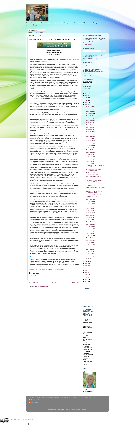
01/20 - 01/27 (89, 251)
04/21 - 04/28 (89, 222)
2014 (86, 268)
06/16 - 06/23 (89, 203)
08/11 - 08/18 (89, 152)
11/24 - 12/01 (89, 118)
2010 (86, 277)
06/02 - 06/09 (89, 208)
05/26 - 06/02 (89, 210)
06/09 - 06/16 (89, 206)
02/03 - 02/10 (89, 247)
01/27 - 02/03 (89, 249)
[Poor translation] (6, 421)
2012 (86, 272)
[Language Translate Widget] (36, 30)
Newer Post (33, 283)
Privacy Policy (86, 65)
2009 (86, 279)
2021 (86, 100)
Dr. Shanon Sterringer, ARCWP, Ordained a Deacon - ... (94, 170)
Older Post (75, 283)
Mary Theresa (88, 44)
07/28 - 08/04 (89, 156)
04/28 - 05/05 (89, 219)
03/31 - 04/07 (89, 228)
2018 (86, 259)
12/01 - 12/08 (89, 115)
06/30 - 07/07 (89, 199)
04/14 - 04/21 (89, 224)
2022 (86, 97)
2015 (86, 265)
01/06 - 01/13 (89, 256)
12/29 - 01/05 (89, 106)
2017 (86, 261)
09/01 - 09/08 (89, 145)
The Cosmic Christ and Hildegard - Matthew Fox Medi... (95, 173)
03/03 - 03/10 (89, 237)
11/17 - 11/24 (89, 120)
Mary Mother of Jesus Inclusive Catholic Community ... (94, 195)
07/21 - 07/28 (89, 159)
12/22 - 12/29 (89, 109)
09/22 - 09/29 (89, 138)
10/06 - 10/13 (89, 134)
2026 (86, 88)
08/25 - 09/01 (89, 147)
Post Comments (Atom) (42, 286)
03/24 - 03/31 (89, 231)
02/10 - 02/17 (89, 244)
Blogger (84, 409)
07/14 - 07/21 (89, 161)
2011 (86, 274)
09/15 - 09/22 (89, 140)
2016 (86, 263)
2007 (86, 284)
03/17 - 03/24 (89, 233)
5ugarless (72, 409)
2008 (86, 281)
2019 (86, 104)
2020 (86, 102)
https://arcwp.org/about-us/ (90, 58)
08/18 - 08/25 (89, 149)
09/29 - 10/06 (89, 136)
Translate (38, 32)
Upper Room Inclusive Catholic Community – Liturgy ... (94, 192)
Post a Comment (35, 276)
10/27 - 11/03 (89, 127)
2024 (86, 93)
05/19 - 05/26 (89, 212)
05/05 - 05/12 (89, 217)
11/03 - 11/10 (89, 125)
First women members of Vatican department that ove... (94, 181)
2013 (86, 270)
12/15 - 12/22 (89, 111)
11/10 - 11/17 (89, 122)
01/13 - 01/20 (89, 253)
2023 (86, 95)
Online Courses (87, 75)
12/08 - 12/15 (89, 113)
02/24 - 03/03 (89, 240)
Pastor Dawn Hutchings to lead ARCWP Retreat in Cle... (94, 177)
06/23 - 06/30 (89, 201)
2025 (86, 91)
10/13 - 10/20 (89, 131)
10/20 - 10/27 (89, 129)
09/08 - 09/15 (89, 143)
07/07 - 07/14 (89, 163)
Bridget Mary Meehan (90, 41)
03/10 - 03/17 (89, 235)
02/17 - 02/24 (89, 242)
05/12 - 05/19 (89, 215)
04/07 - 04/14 (89, 226)
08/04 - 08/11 (89, 154)
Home (54, 283)
